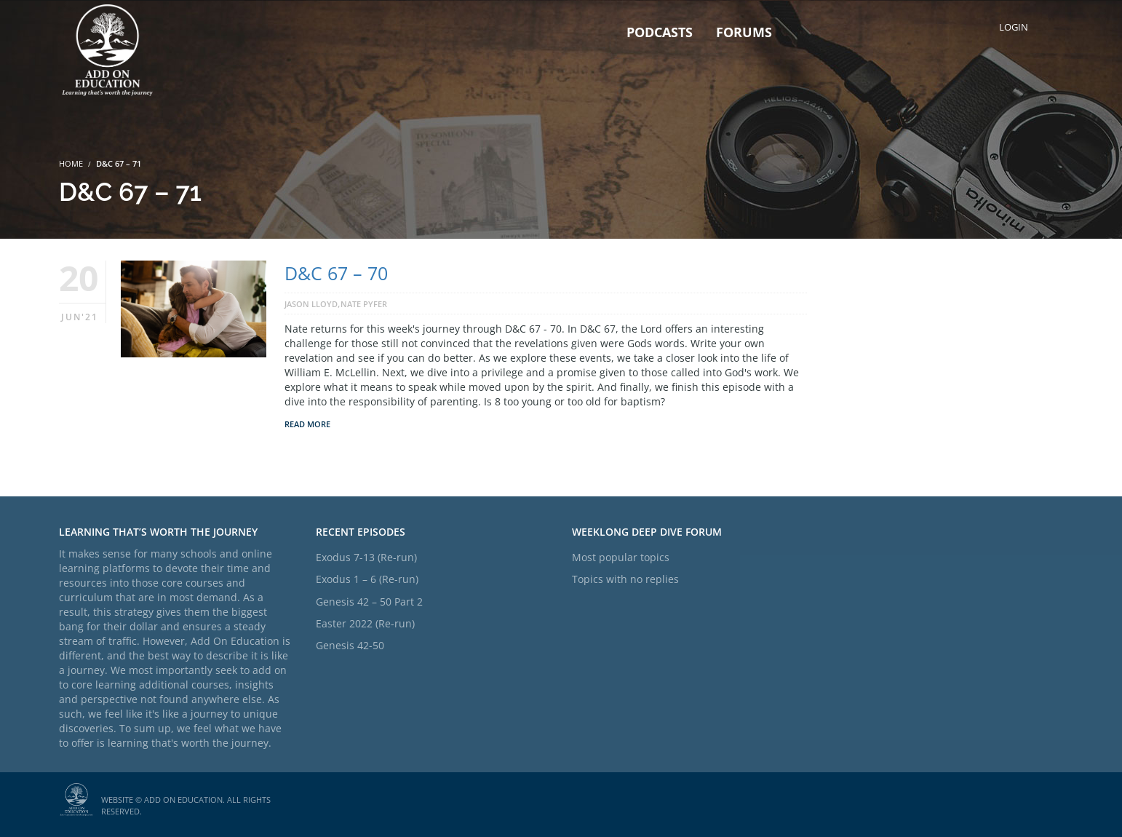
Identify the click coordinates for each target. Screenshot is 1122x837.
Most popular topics (620, 557)
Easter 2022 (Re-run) (365, 623)
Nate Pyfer (364, 303)
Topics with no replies (625, 579)
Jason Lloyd (311, 303)
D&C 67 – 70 (336, 273)
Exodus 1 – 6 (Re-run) (367, 579)
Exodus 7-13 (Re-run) (366, 557)
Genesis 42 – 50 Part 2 (369, 601)
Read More (307, 423)
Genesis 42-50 (350, 645)
